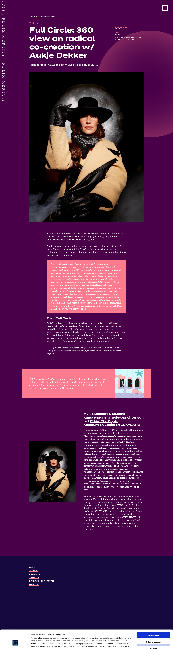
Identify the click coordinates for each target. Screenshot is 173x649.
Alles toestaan (153, 621)
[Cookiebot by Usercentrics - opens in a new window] (15, 644)
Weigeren (153, 634)
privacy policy (37, 635)
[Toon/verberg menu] (165, 8)
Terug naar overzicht (43, 17)
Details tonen (126, 644)
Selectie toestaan (153, 627)
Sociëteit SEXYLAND (122, 425)
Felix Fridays (80, 379)
